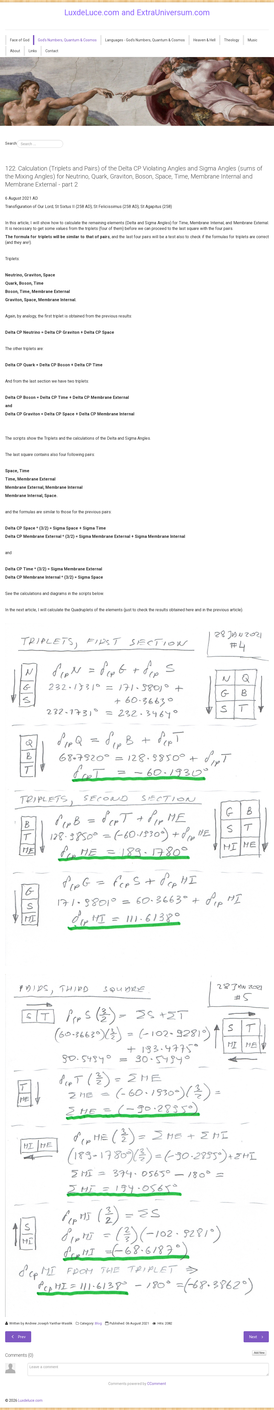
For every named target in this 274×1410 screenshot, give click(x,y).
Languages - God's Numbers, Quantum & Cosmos (145, 40)
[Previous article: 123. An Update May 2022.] (18, 1336)
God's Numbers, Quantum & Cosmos (67, 40)
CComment (156, 1384)
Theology (231, 40)
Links (33, 51)
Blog (98, 1323)
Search (11, 143)
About (15, 51)
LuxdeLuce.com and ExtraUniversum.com (137, 12)
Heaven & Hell (204, 40)
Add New (259, 1352)
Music (252, 40)
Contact (51, 51)
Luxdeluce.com (30, 1400)
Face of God (19, 40)
